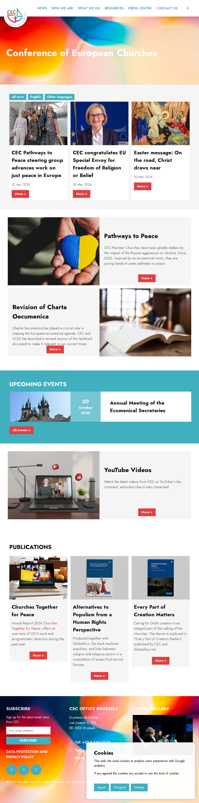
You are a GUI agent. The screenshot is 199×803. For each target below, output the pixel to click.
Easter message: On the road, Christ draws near (158, 160)
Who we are (62, 8)
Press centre (140, 8)
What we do (89, 8)
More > (20, 194)
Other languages (59, 97)
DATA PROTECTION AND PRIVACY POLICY (26, 754)
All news (18, 97)
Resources (114, 8)
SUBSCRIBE (28, 740)
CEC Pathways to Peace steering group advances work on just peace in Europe (37, 164)
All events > (21, 430)
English (35, 97)
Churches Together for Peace (34, 626)
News (42, 8)
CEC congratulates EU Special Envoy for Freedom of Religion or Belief (99, 164)
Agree (101, 787)
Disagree (120, 787)
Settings (139, 787)
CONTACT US (167, 8)
